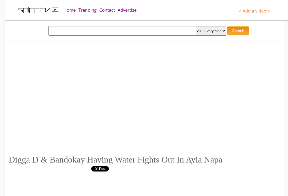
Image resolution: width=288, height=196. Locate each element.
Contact (107, 10)
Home (69, 10)
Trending (87, 10)
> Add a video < (254, 11)
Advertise (127, 10)
